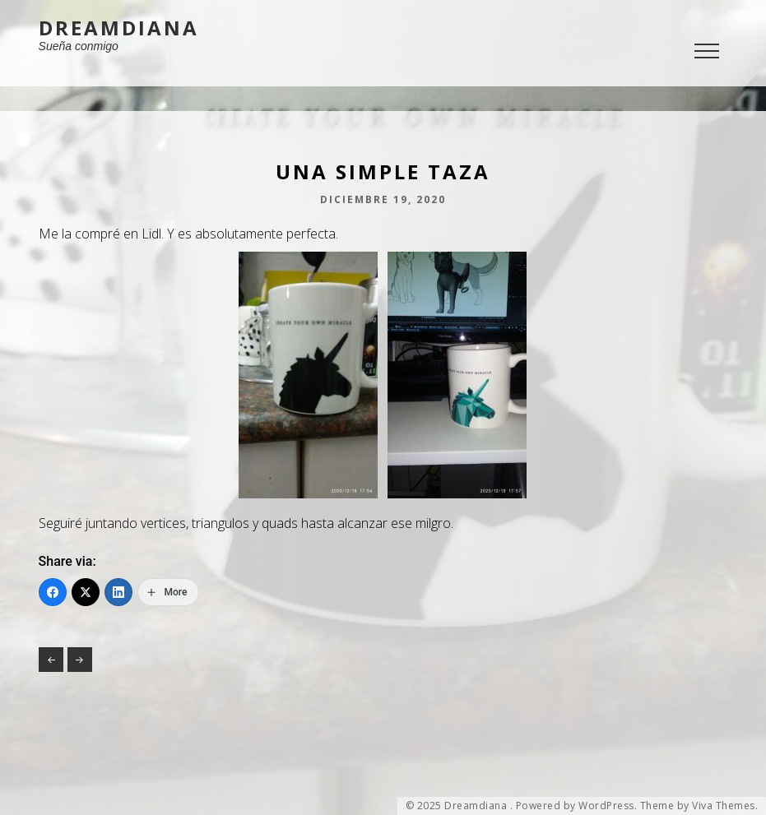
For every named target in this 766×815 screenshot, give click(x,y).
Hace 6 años (79, 659)
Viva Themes (723, 806)
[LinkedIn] (118, 592)
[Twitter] (86, 592)
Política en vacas (51, 659)
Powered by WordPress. (577, 806)
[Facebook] (53, 592)
